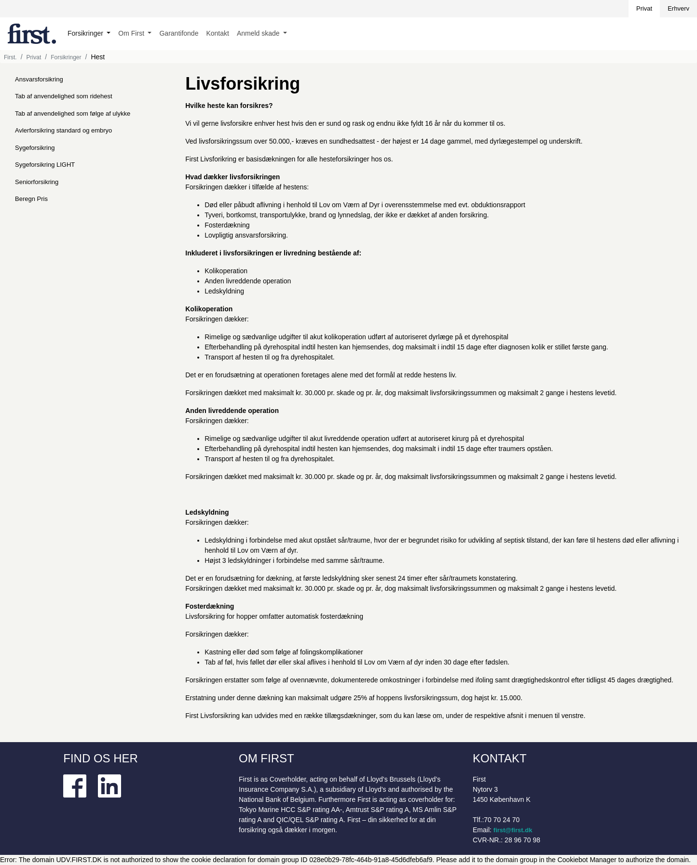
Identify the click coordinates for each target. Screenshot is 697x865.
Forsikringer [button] (86, 33)
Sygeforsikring (35, 147)
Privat (644, 8)
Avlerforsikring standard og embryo (63, 130)
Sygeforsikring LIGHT (45, 164)
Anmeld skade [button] (259, 33)
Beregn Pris (31, 198)
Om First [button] (132, 33)
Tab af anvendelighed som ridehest (63, 96)
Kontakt (217, 33)
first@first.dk (513, 830)
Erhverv (678, 8)
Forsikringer (66, 57)
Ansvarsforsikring (39, 79)
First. (10, 57)
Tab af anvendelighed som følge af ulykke (72, 113)
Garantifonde (178, 33)
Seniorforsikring (36, 182)
